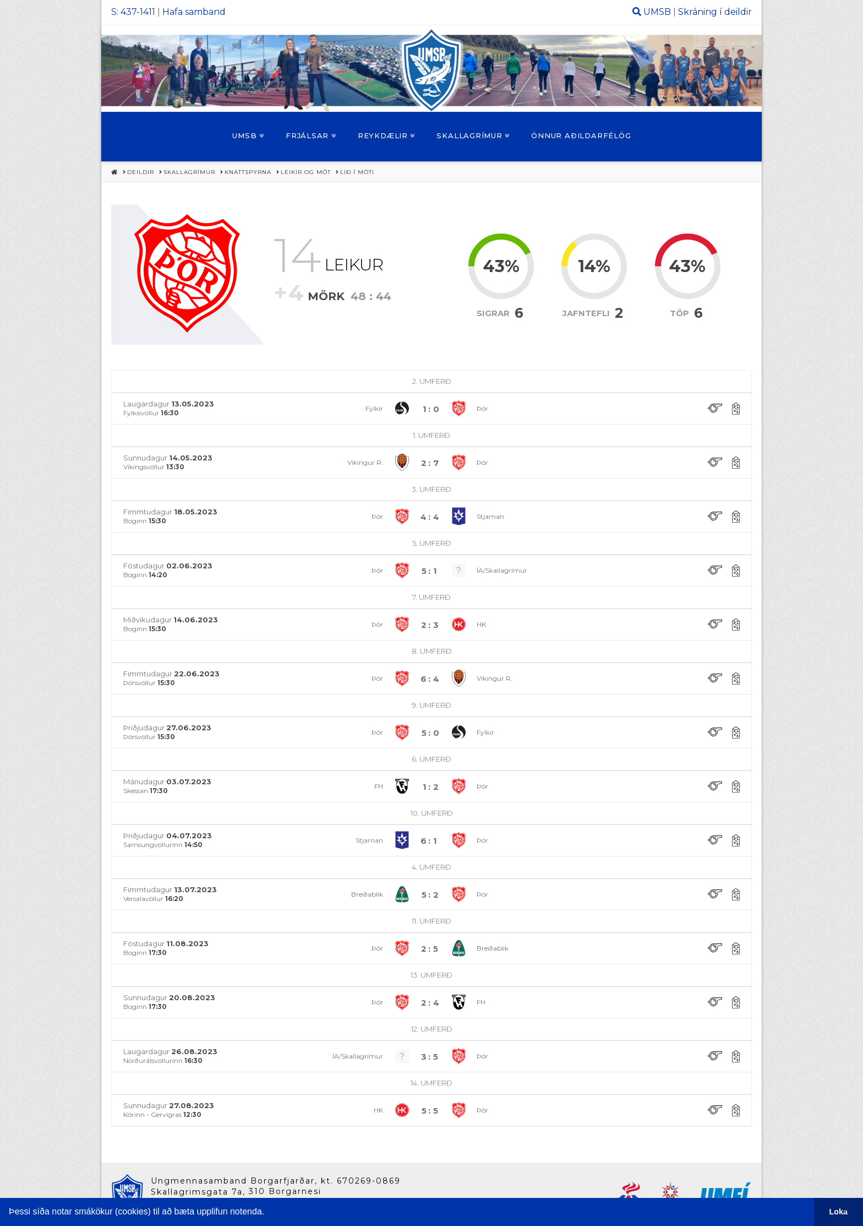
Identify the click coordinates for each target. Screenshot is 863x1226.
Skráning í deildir (715, 12)
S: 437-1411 (133, 12)
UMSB (657, 12)
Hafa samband (194, 12)
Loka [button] (838, 1211)
